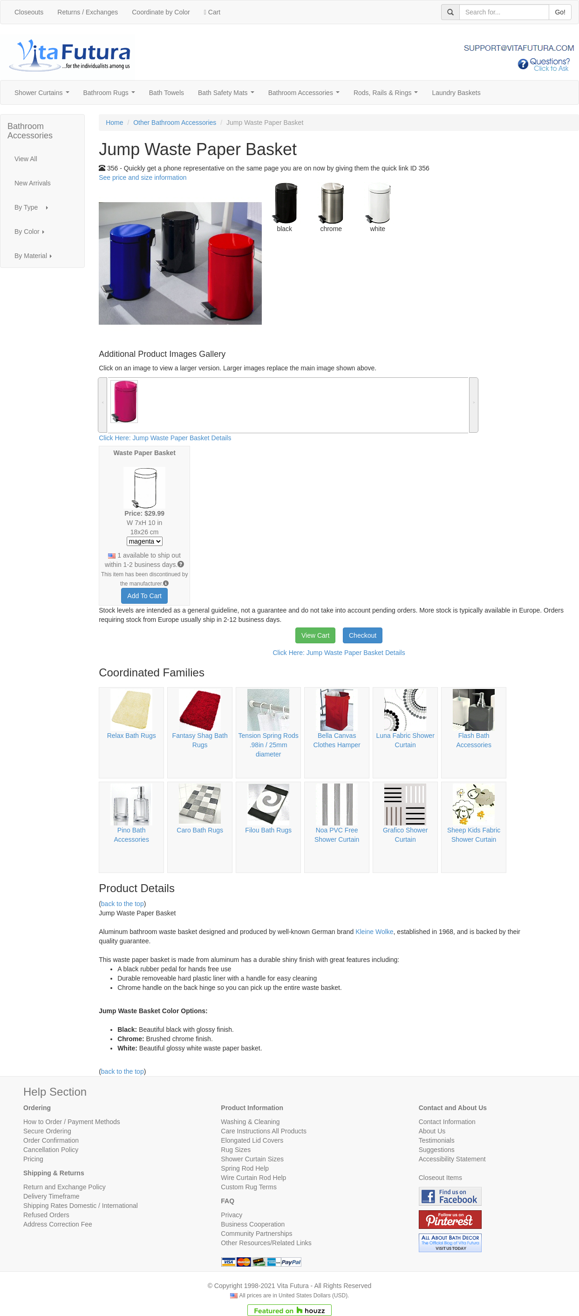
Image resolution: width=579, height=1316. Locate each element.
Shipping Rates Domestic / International (80, 1205)
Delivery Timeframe (51, 1196)
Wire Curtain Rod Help (253, 1177)
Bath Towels (166, 92)
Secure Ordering (47, 1131)
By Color (31, 234)
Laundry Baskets (456, 92)
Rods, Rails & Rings (388, 95)
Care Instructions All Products (264, 1131)
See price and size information (142, 177)
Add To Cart (144, 596)
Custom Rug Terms (249, 1187)
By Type (34, 210)
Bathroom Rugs (111, 95)
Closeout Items (440, 1177)
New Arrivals (32, 183)
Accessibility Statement (452, 1159)
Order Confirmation (51, 1140)
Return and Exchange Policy (64, 1187)
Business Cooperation (253, 1224)
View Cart (315, 635)
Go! (560, 12)
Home (114, 122)
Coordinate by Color (161, 12)
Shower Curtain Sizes (252, 1159)
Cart (212, 12)
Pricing (33, 1159)
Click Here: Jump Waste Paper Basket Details (165, 438)
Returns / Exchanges (87, 12)
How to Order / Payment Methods (71, 1121)
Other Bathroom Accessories (174, 122)
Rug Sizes (236, 1149)
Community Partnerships (256, 1233)
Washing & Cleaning (250, 1121)
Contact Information (447, 1121)
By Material (35, 258)
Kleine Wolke (374, 931)
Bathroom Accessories (305, 95)
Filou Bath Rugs (268, 830)
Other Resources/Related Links (266, 1243)
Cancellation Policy (50, 1149)
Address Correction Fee (57, 1224)
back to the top (122, 903)
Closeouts (28, 12)
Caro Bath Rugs (200, 830)
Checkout (362, 635)
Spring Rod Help (245, 1168)
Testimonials (437, 1140)
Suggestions (437, 1149)
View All (25, 159)
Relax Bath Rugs (131, 735)
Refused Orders (46, 1215)
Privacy (231, 1215)
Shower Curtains (43, 95)
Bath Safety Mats (228, 95)
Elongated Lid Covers (252, 1140)
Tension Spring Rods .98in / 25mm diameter (268, 745)
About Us (432, 1131)
